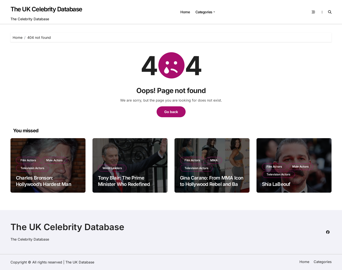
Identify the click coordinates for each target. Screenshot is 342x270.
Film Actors (28, 160)
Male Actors (54, 160)
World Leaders (112, 168)
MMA (213, 160)
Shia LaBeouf (276, 184)
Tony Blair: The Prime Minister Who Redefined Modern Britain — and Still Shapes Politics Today (126, 187)
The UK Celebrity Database (46, 9)
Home (185, 12)
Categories (205, 12)
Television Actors (32, 168)
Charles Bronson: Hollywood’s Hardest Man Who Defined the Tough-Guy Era (46, 187)
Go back (171, 112)
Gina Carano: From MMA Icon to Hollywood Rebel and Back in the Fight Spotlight (211, 184)
